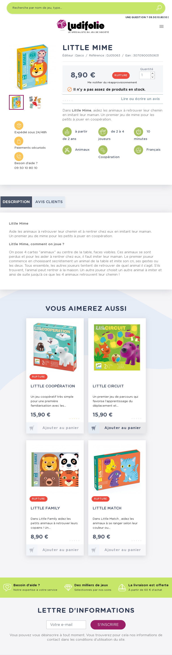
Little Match (107, 508)
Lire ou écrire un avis (140, 99)
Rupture (120, 75)
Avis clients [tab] (49, 202)
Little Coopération (53, 386)
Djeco (79, 55)
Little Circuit (108, 386)
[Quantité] (147, 75)
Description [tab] (16, 202)
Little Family (45, 508)
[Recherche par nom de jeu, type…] (86, 8)
